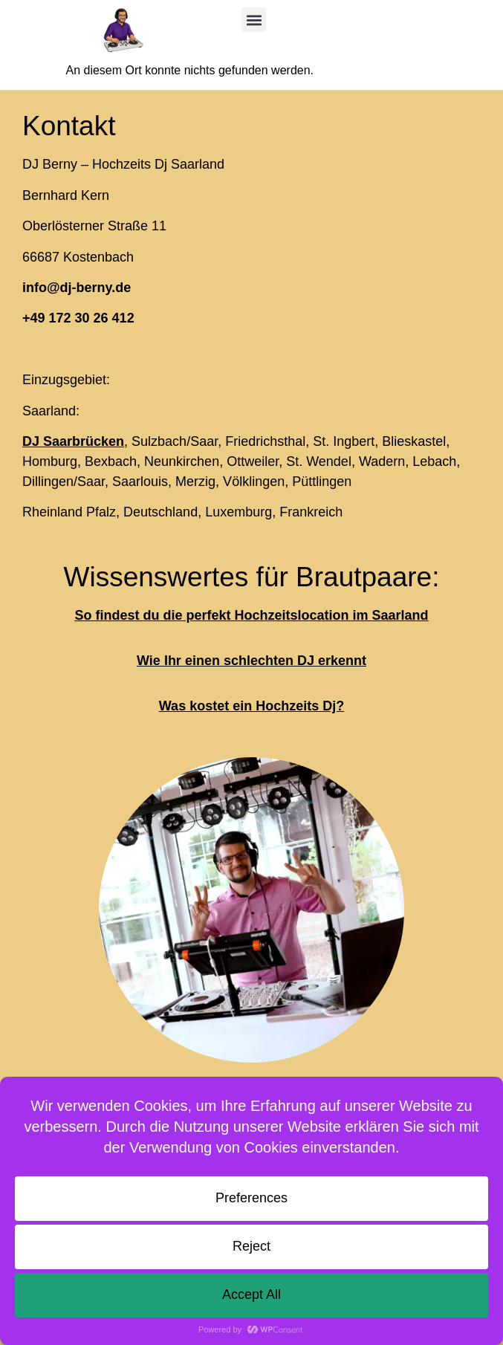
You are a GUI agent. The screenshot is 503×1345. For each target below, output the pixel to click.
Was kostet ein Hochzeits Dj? (251, 706)
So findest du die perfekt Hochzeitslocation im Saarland (251, 615)
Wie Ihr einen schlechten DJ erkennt (251, 660)
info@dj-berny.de (76, 287)
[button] (253, 19)
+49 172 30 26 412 (78, 318)
